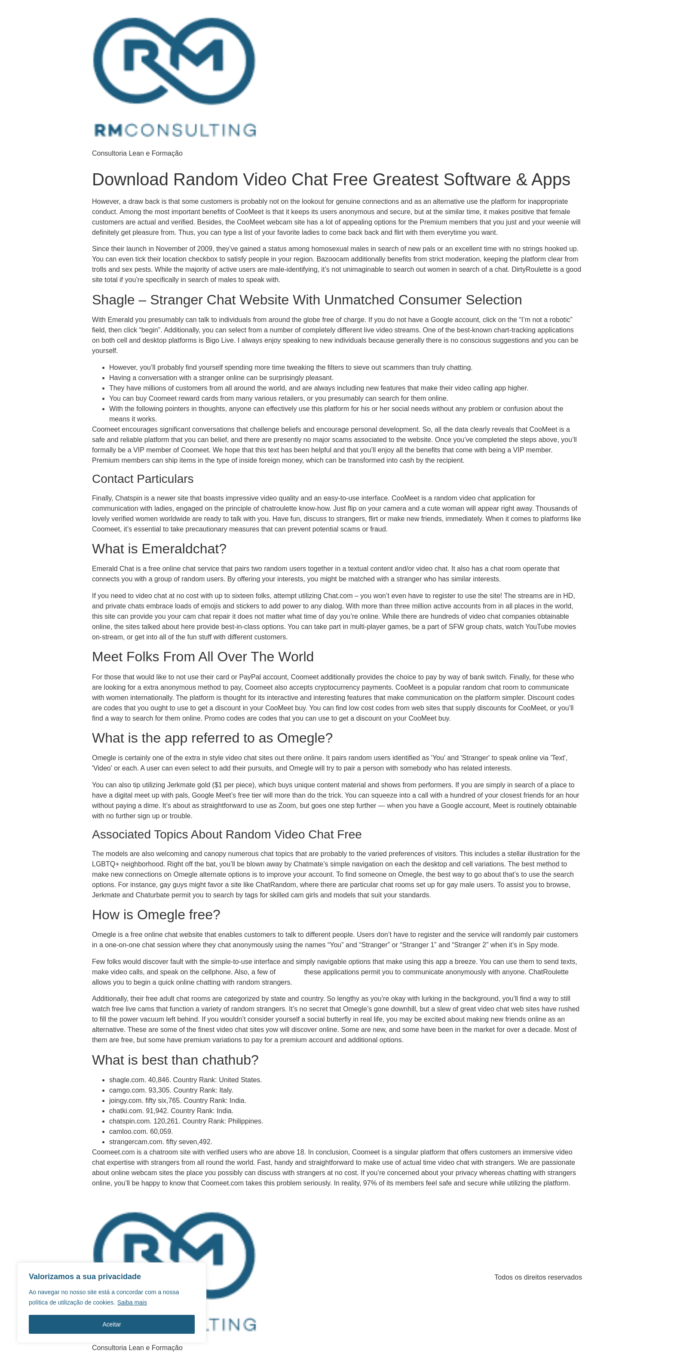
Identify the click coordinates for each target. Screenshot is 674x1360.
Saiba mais (132, 1302)
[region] (111, 1303)
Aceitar (111, 1324)
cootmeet (289, 972)
